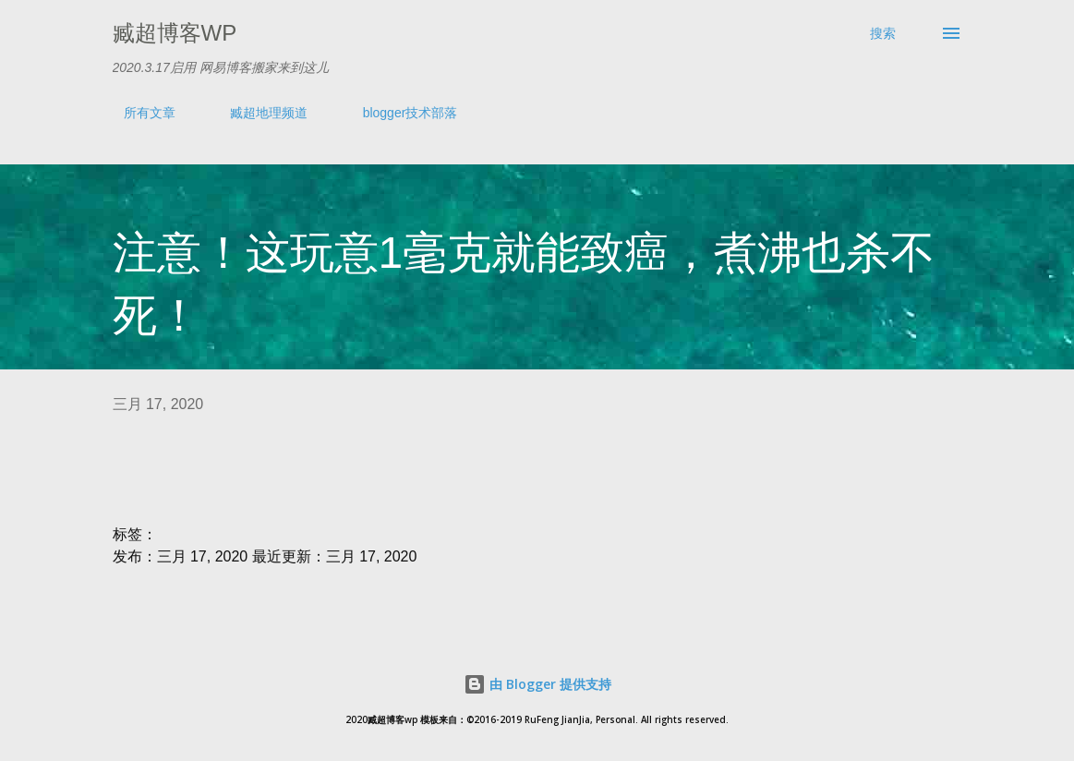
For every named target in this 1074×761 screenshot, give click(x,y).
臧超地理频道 (257, 112)
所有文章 (138, 112)
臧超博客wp (175, 32)
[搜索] (883, 33)
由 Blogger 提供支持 (537, 684)
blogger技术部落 (399, 112)
